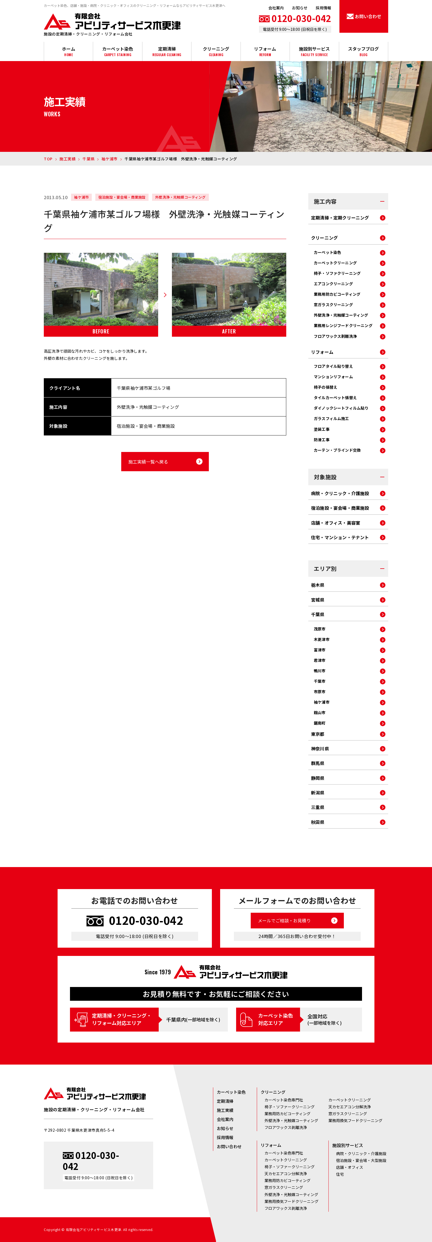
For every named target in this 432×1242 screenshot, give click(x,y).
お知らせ (299, 7)
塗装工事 (322, 429)
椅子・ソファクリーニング (337, 273)
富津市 (320, 650)
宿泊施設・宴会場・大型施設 (361, 1160)
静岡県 (318, 778)
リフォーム (265, 51)
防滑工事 (322, 439)
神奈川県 (320, 749)
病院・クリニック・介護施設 (340, 494)
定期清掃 (166, 51)
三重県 (318, 807)
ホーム (68, 51)
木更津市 (322, 639)
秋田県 (318, 822)
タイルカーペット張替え (335, 397)
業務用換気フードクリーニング (355, 1120)
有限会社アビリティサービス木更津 (112, 21)
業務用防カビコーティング (337, 294)
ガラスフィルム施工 (331, 418)
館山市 (320, 712)
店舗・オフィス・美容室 (335, 523)
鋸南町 (320, 723)
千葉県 (318, 615)
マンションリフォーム (333, 376)
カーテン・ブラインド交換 (337, 450)
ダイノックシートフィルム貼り (341, 408)
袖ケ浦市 (322, 702)
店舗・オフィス (349, 1167)
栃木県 (318, 585)
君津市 (320, 660)
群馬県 (318, 763)
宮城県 (318, 600)
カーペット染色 (117, 51)
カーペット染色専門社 (283, 1100)
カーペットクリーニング (335, 263)
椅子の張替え (325, 387)
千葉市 (320, 681)
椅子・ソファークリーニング (289, 1106)
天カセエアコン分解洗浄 (349, 1106)
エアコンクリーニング (333, 283)
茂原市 (320, 629)
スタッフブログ (363, 51)
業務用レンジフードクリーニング (343, 325)
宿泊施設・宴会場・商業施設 (340, 508)
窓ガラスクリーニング (333, 304)
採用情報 (323, 7)
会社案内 (276, 7)
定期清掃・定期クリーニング (340, 218)
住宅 (340, 1174)
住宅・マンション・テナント (340, 538)
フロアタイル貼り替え (333, 366)
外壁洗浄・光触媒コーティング (341, 315)
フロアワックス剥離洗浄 (335, 336)
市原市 (320, 691)
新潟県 (318, 793)
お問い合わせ (229, 1146)
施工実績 (225, 1110)
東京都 (318, 734)
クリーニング (215, 51)
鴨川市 (320, 670)
